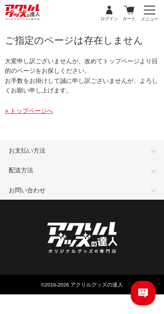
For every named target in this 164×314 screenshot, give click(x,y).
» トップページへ (29, 110)
